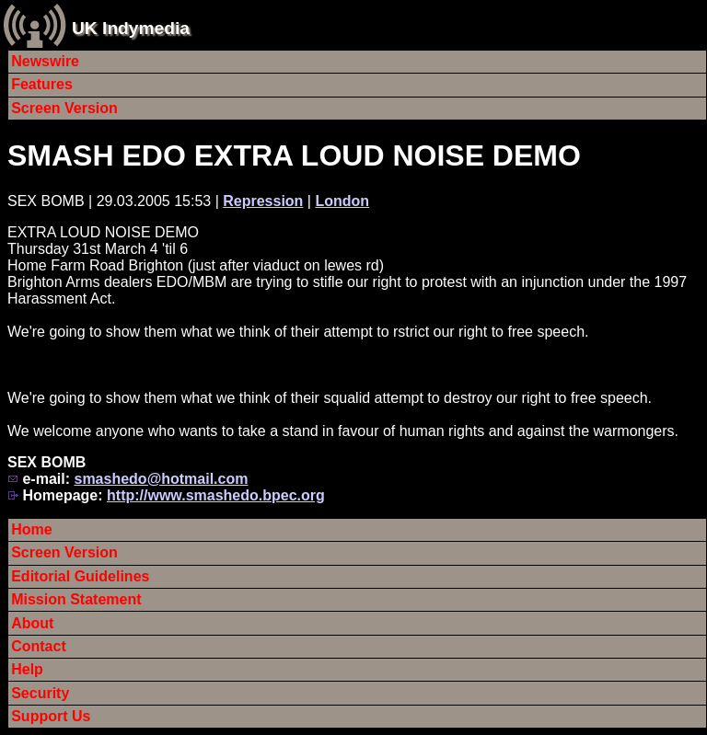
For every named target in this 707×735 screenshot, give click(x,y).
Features (42, 84)
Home (31, 529)
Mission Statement (76, 599)
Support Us (50, 716)
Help (27, 669)
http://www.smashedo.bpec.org (216, 495)
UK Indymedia (131, 28)
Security (40, 693)
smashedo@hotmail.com (161, 479)
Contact (38, 646)
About (32, 623)
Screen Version (64, 108)
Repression (263, 201)
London (342, 201)
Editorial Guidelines (80, 576)
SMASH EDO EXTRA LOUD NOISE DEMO (294, 155)
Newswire (45, 61)
